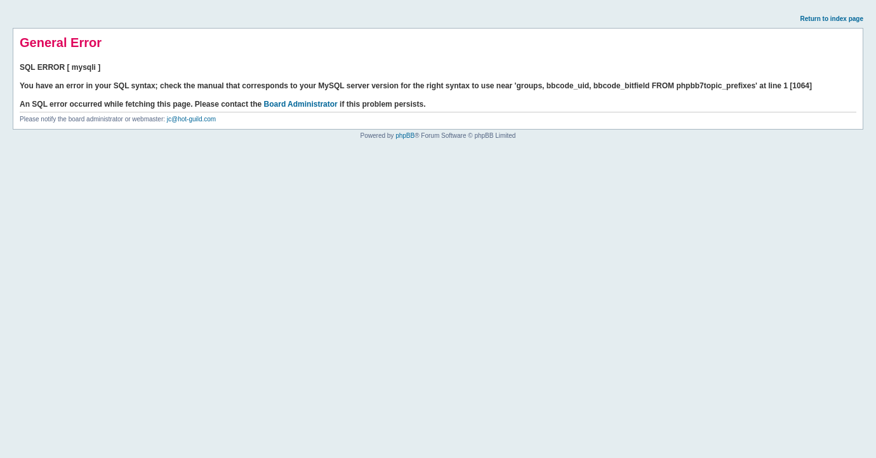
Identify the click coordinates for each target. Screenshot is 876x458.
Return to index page (831, 18)
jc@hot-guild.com (191, 119)
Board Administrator (301, 104)
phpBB (405, 135)
